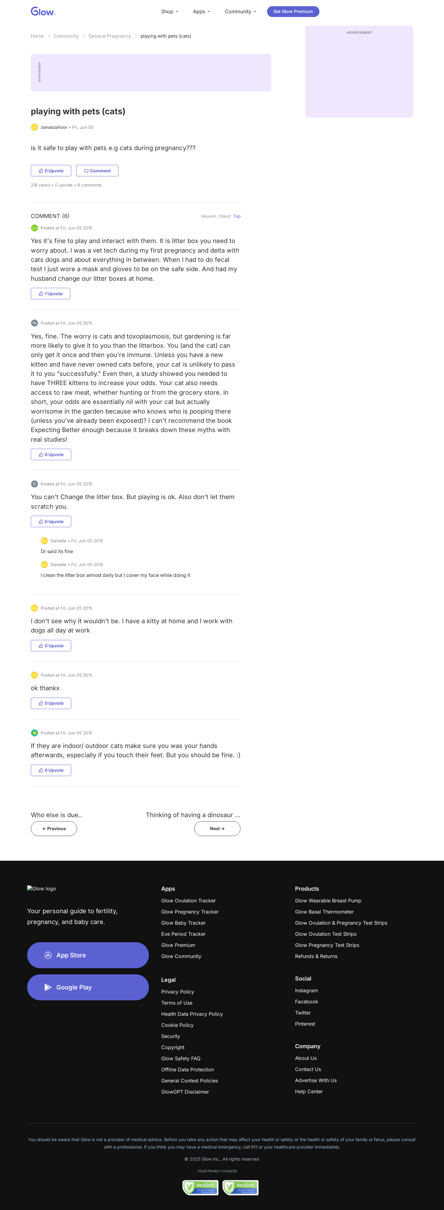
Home (37, 36)
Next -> (217, 828)
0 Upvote (51, 170)
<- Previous (54, 828)
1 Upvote (51, 293)
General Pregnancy (109, 36)
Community (66, 36)
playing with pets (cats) (166, 36)
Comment (97, 170)
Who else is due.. (56, 815)
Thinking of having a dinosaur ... (193, 815)
